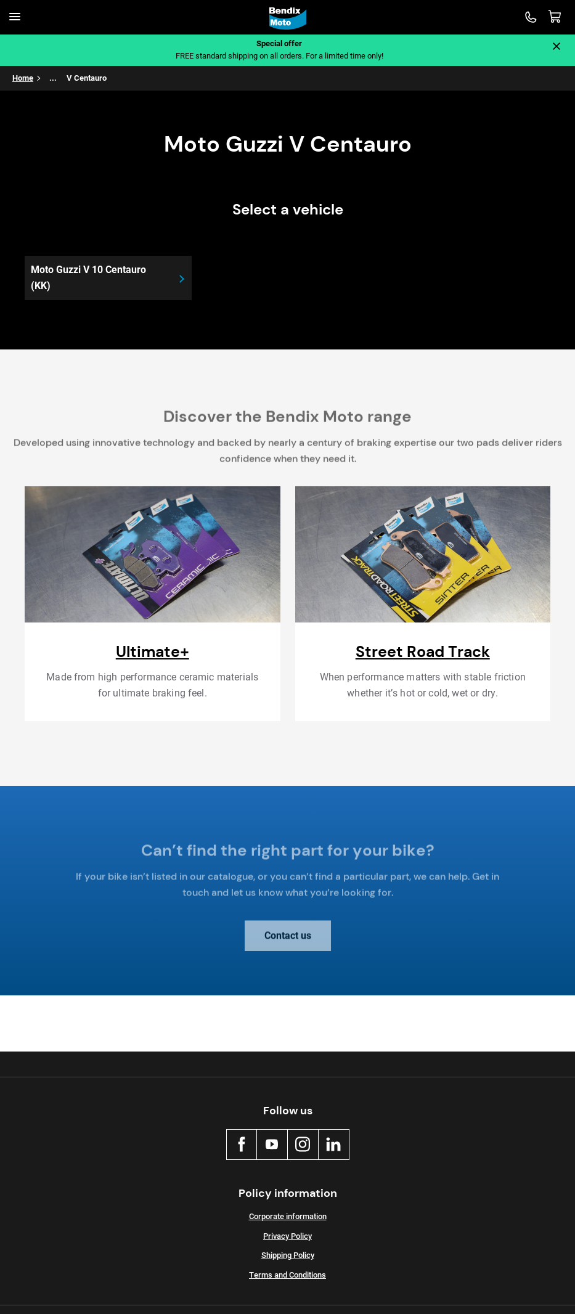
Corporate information (288, 1216)
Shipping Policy (287, 1255)
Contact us (287, 941)
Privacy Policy (287, 1236)
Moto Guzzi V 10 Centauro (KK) (88, 278)
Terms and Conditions (287, 1274)
